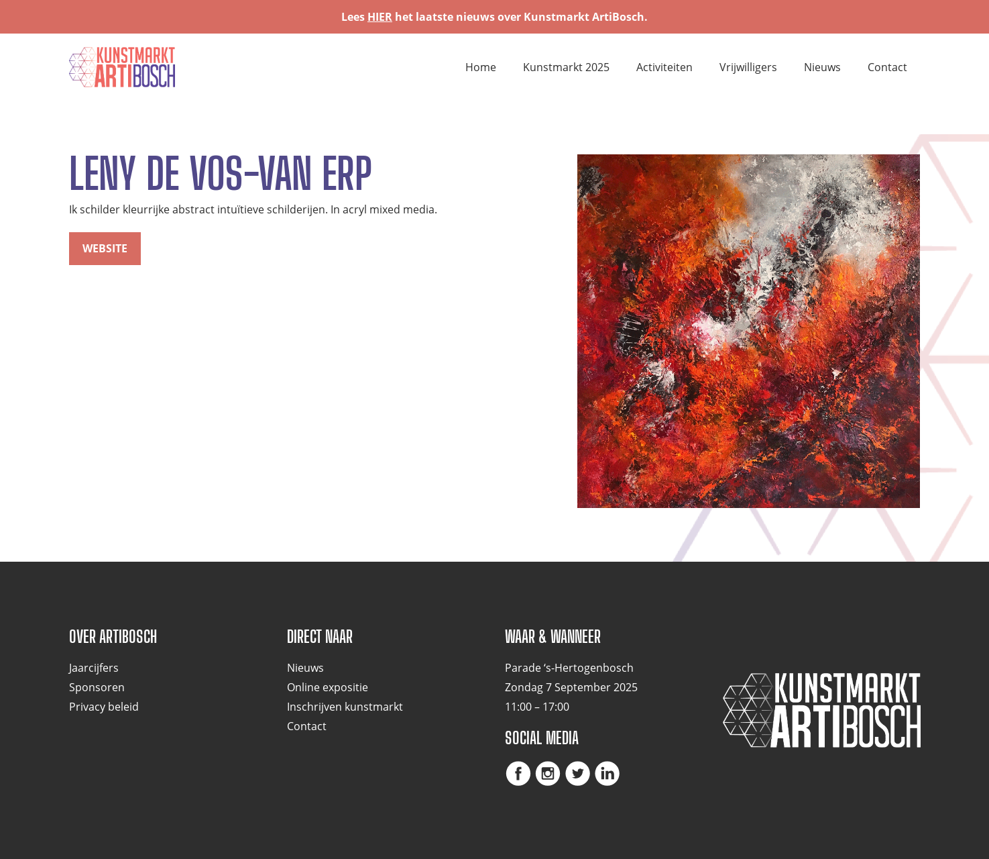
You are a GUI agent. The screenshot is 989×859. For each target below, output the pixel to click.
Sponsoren (97, 687)
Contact (887, 67)
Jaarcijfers (94, 667)
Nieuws (822, 67)
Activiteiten (664, 67)
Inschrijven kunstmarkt (345, 706)
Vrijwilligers (748, 67)
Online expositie (327, 687)
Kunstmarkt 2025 (566, 67)
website (104, 248)
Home (480, 67)
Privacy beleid (104, 706)
